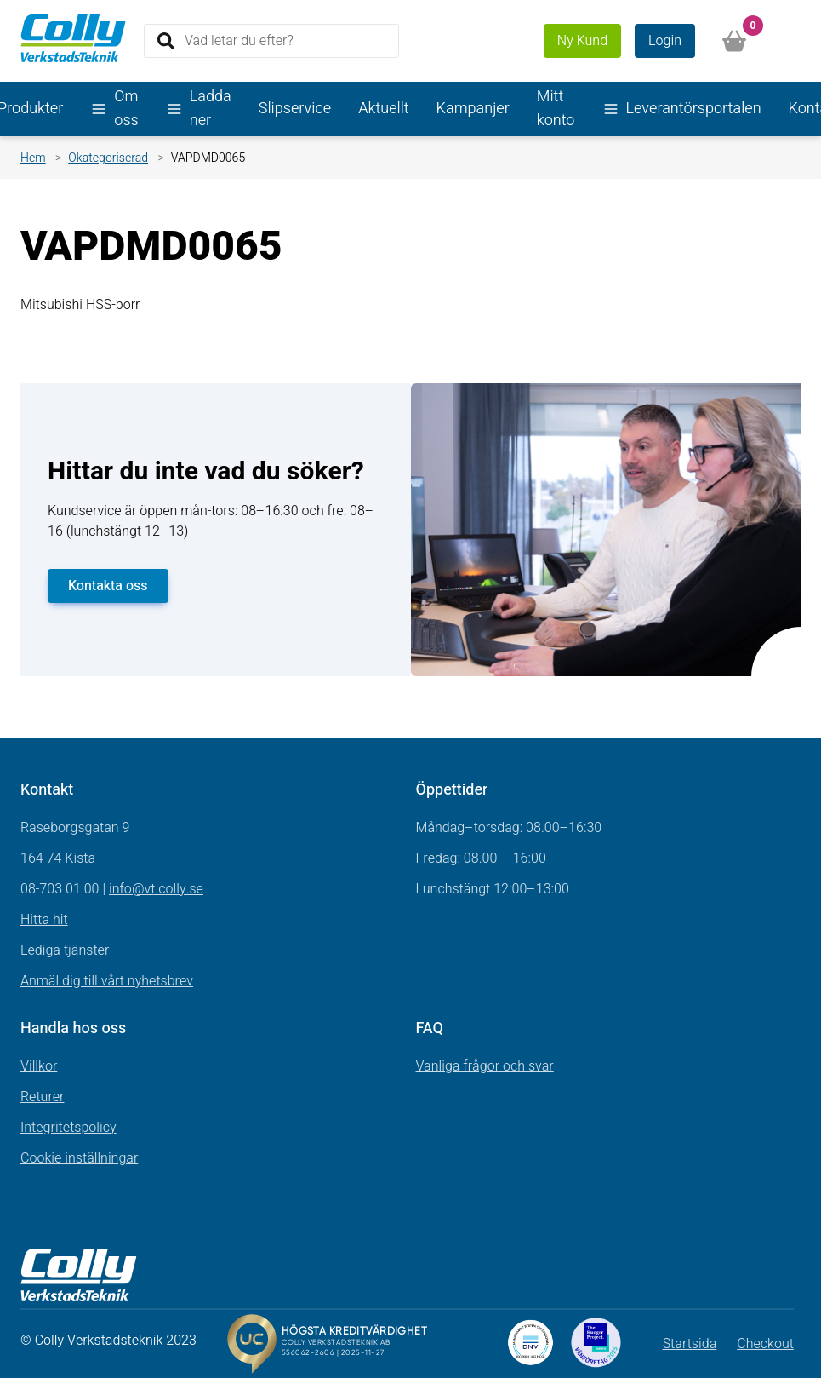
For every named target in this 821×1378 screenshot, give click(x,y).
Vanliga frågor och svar (485, 1066)
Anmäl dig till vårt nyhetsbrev (106, 981)
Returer (42, 1097)
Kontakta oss (108, 586)
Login (664, 41)
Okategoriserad (108, 158)
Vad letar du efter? (239, 40)
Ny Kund (582, 41)
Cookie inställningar (79, 1158)
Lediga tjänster (64, 950)
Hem (33, 158)
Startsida (690, 1344)
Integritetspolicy (68, 1127)
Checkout (765, 1344)
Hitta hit (44, 920)
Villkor (38, 1066)
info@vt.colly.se (156, 889)
